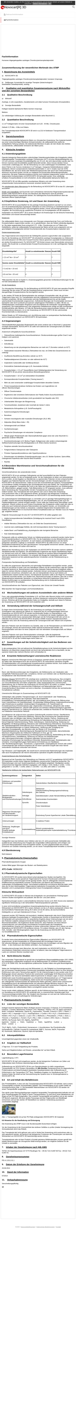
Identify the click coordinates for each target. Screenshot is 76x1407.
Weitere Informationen (40, 4)
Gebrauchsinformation (13, 14)
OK (50, 4)
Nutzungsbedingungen (28, 1227)
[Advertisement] (30, 39)
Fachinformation (11, 20)
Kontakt (58, 1227)
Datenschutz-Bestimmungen (46, 1227)
